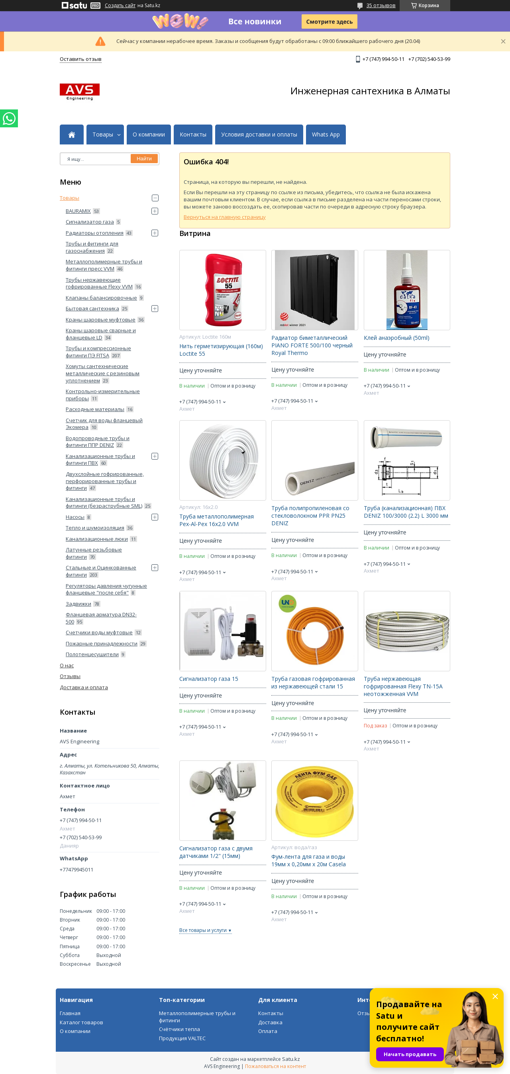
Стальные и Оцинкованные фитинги (101, 571)
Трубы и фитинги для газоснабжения (92, 247)
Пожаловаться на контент (275, 1066)
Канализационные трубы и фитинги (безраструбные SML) (104, 502)
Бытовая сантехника (92, 308)
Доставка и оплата (84, 687)
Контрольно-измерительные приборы (103, 395)
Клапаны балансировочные (101, 297)
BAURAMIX (78, 210)
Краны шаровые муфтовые (100, 319)
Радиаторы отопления (95, 232)
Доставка (270, 1022)
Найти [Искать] (144, 159)
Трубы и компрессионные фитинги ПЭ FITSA (98, 352)
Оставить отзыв (81, 58)
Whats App (326, 134)
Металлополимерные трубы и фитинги (197, 1017)
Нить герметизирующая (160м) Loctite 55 (221, 350)
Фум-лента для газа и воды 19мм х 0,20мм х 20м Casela (308, 860)
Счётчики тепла (179, 1029)
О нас (67, 665)
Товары (102, 134)
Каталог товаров (81, 1022)
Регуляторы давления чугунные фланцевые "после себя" (106, 589)
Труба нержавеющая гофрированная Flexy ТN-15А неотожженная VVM (403, 686)
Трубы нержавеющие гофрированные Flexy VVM (99, 283)
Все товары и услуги (203, 930)
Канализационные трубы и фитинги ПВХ (100, 459)
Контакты (193, 134)
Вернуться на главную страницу (225, 216)
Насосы (75, 516)
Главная (70, 1013)
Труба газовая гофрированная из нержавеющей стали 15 (313, 682)
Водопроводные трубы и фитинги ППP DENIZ (97, 442)
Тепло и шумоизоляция (95, 527)
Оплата (267, 1031)
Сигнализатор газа (90, 221)
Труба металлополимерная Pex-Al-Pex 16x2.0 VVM (216, 520)
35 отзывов (381, 5)
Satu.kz (291, 1058)
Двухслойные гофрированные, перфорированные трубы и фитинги (105, 480)
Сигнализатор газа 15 (208, 678)
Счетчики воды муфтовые (99, 632)
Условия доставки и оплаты (259, 134)
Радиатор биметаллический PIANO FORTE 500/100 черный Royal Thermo (312, 345)
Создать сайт (120, 5)
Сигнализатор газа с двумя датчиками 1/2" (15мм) (216, 852)
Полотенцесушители (92, 654)
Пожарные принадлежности (101, 643)
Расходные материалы (95, 409)
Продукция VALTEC (182, 1038)
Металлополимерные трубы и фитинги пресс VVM (104, 265)
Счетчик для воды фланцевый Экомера (104, 424)
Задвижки (78, 603)
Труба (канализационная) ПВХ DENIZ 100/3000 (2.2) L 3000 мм (406, 512)
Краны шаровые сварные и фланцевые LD (101, 334)
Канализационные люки (97, 538)
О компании (149, 134)
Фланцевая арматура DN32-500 (101, 618)
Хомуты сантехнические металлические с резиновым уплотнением (102, 373)
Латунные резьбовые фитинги (94, 553)
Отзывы (70, 676)
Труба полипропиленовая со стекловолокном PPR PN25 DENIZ (310, 516)
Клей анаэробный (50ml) (397, 337)
